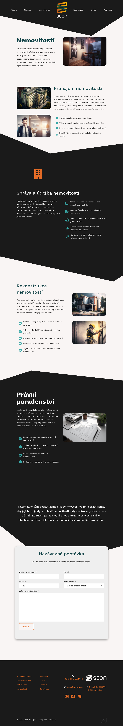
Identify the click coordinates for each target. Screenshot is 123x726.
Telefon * (39, 584)
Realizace (44, 676)
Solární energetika (24, 676)
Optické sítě (22, 685)
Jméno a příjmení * (39, 575)
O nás (42, 681)
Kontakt (43, 685)
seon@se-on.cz (75, 687)
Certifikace (44, 689)
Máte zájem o (84, 584)
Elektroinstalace (24, 681)
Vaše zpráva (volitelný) (61, 606)
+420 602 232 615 (73, 679)
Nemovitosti (22, 689)
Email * (84, 575)
